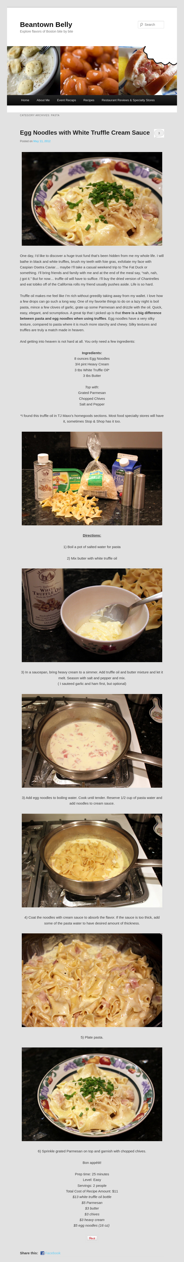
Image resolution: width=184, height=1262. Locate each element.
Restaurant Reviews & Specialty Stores (128, 100)
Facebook (53, 1253)
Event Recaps (66, 100)
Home (25, 100)
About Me (43, 100)
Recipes (88, 100)
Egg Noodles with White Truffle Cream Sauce (85, 132)
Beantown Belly (46, 24)
